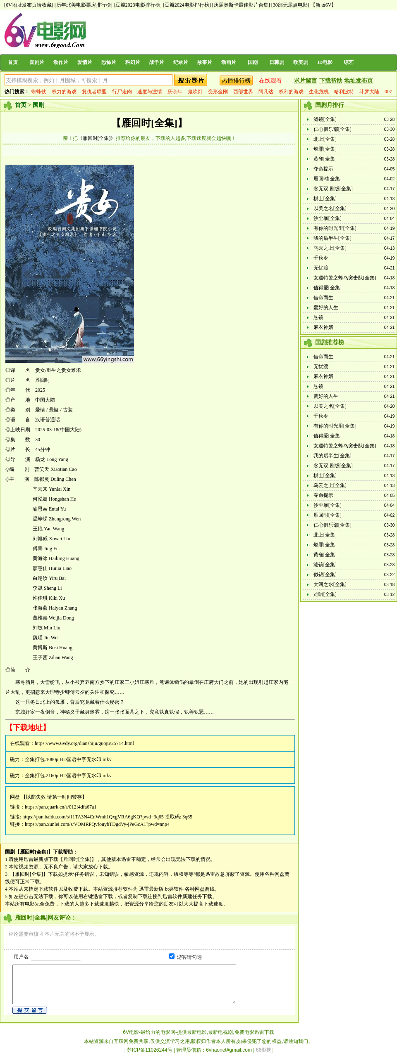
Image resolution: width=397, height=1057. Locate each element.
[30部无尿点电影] (290, 5)
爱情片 (84, 62)
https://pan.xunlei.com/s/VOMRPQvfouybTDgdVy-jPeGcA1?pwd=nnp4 (97, 824)
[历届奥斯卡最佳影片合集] (241, 5)
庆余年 (174, 92)
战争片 (156, 62)
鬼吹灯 (195, 92)
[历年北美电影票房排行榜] (83, 5)
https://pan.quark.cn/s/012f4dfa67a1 (60, 807)
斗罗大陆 (369, 92)
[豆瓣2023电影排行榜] (138, 5)
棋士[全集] (325, 198)
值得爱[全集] (327, 288)
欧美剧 (300, 62)
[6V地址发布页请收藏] (28, 5)
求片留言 (305, 81)
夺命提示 (323, 169)
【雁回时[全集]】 (149, 123)
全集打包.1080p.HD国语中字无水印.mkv (68, 759)
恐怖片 (108, 62)
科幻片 (132, 62)
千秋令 (320, 258)
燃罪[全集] (325, 149)
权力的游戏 (64, 92)
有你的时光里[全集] (334, 228)
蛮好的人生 (325, 307)
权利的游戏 (291, 92)
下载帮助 (330, 81)
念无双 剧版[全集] (333, 189)
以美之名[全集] (330, 208)
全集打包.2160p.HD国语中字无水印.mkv (68, 775)
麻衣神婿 (323, 327)
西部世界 (243, 92)
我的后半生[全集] (332, 238)
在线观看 (270, 81)
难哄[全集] (325, 594)
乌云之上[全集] (330, 248)
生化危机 (319, 92)
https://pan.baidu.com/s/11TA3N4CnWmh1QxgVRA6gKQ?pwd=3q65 (92, 817)
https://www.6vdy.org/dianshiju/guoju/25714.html (84, 743)
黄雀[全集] (325, 159)
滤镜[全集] (325, 119)
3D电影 (325, 62)
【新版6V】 (324, 5)
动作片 (60, 62)
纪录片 (180, 62)
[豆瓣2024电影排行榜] (187, 5)
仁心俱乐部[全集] (332, 129)
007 (388, 92)
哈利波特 (344, 92)
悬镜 (318, 317)
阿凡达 (265, 92)
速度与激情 (149, 92)
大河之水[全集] (330, 584)
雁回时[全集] (327, 179)
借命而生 (323, 297)
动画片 (228, 62)
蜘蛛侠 (38, 92)
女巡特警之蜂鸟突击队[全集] (344, 278)
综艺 (349, 62)
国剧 (253, 62)
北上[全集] (325, 139)
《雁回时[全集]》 (97, 138)
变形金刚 (218, 92)
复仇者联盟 (94, 92)
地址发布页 (358, 81)
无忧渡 (320, 268)
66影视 (263, 1050)
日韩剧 (276, 62)
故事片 (204, 62)
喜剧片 (36, 62)
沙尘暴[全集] (327, 218)
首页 (13, 62)
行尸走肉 (122, 92)
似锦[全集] (325, 574)
